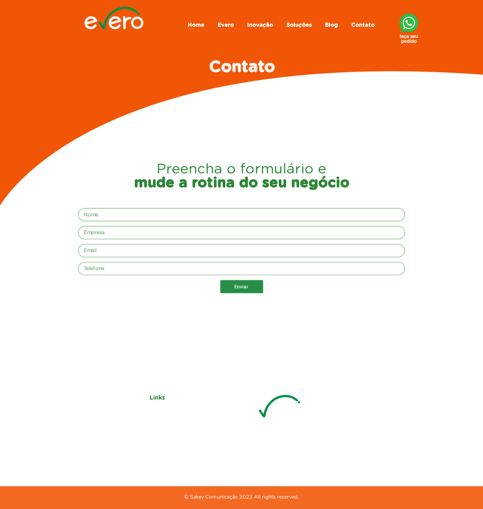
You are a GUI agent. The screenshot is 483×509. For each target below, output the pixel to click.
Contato (363, 25)
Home (196, 25)
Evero (226, 25)
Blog (331, 25)
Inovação (260, 25)
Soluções (299, 25)
